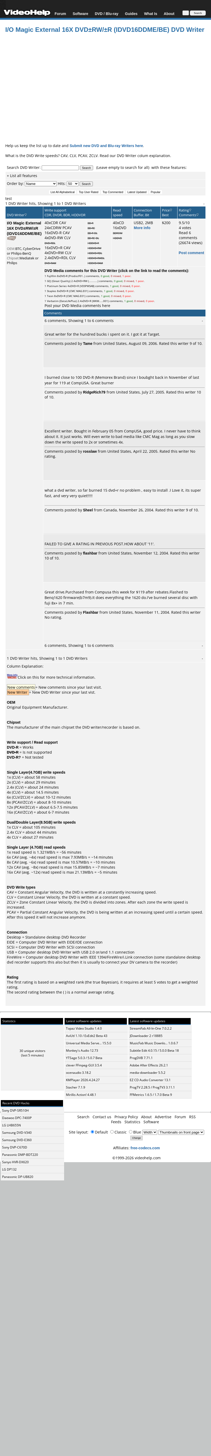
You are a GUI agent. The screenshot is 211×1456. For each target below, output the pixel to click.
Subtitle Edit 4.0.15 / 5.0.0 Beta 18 (154, 1050)
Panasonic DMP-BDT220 (20, 1154)
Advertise (163, 1116)
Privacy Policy (126, 1116)
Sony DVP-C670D (14, 1147)
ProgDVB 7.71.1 (141, 1058)
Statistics (132, 1121)
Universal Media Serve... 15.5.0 (88, 1043)
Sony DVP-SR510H (15, 1110)
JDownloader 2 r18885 (146, 1036)
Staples (51, 291)
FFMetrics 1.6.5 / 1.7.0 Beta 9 (151, 1094)
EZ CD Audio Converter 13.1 (150, 1080)
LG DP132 (9, 1169)
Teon (50, 296)
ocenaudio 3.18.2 (78, 1072)
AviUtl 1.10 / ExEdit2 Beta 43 (86, 1036)
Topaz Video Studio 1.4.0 (84, 1028)
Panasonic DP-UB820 (17, 1177)
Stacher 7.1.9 (75, 1087)
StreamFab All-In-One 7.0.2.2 (151, 1028)
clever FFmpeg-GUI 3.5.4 (84, 1065)
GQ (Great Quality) (58, 281)
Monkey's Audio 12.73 (82, 1050)
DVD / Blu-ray (106, 13)
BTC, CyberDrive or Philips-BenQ (23, 251)
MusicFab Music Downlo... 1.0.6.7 (154, 1043)
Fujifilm (51, 276)
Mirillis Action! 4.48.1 (81, 1094)
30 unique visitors (32, 1051)
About (169, 13)
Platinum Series (57, 286)
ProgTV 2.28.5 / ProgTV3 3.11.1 (152, 1087)
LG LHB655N (11, 1125)
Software (80, 13)
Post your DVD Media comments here (77, 305)
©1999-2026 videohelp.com (136, 1157)
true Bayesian (105, 982)
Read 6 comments (188, 235)
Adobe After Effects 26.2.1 (149, 1065)
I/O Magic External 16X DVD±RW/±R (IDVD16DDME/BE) (24, 228)
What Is (150, 13)
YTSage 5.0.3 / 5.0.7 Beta (84, 1058)
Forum (60, 13)
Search (83, 1116)
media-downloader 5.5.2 (147, 1072)
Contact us (102, 1116)
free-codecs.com (145, 1147)
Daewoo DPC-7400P (17, 1118)
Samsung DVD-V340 (17, 1132)
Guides (131, 13)
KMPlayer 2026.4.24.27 (83, 1080)
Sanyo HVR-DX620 (15, 1162)
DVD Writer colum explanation (143, 155)
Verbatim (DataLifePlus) (62, 301)
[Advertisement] (103, 87)
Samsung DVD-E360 (17, 1140)
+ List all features (22, 175)
